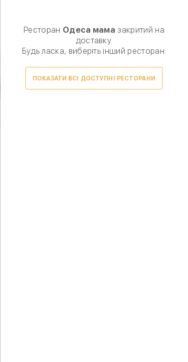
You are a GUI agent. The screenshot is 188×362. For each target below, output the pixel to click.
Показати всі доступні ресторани (94, 78)
